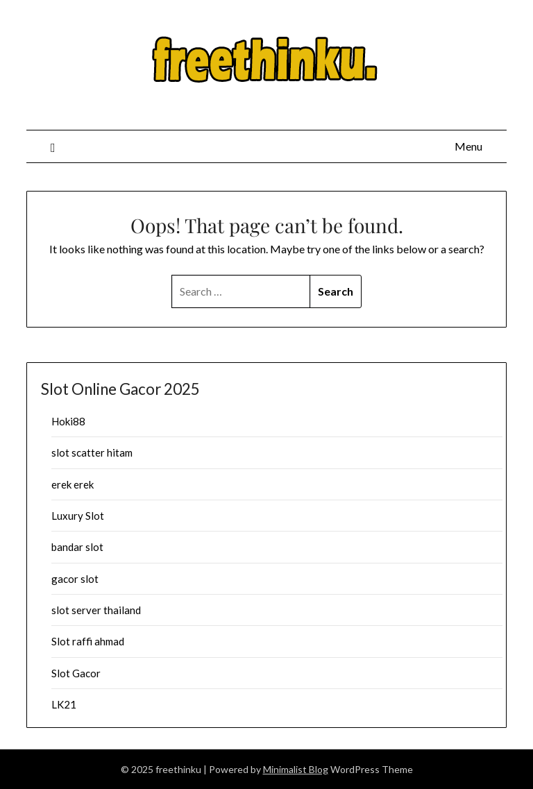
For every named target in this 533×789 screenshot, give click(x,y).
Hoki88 (68, 421)
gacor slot (75, 578)
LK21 (63, 704)
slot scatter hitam (92, 452)
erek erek (72, 484)
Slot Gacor (76, 673)
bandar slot (77, 547)
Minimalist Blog (295, 769)
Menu (468, 146)
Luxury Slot (77, 515)
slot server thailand (96, 610)
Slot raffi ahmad (87, 641)
